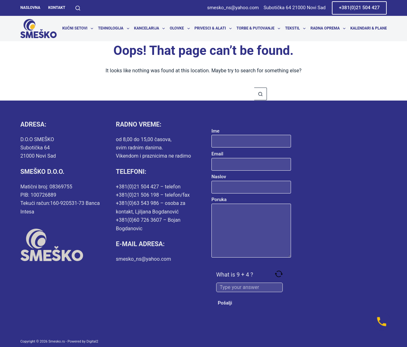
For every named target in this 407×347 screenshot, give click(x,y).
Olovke (181, 28)
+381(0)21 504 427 (359, 7)
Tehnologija (115, 28)
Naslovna (30, 7)
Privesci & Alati (214, 28)
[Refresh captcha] (279, 274)
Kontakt (56, 7)
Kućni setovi (78, 28)
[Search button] (260, 94)
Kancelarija (150, 28)
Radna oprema (329, 28)
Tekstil (296, 28)
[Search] (77, 8)
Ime (251, 136)
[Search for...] (197, 94)
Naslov (251, 182)
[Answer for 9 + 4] (249, 287)
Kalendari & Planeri (373, 28)
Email (251, 159)
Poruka (251, 227)
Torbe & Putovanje (259, 28)
